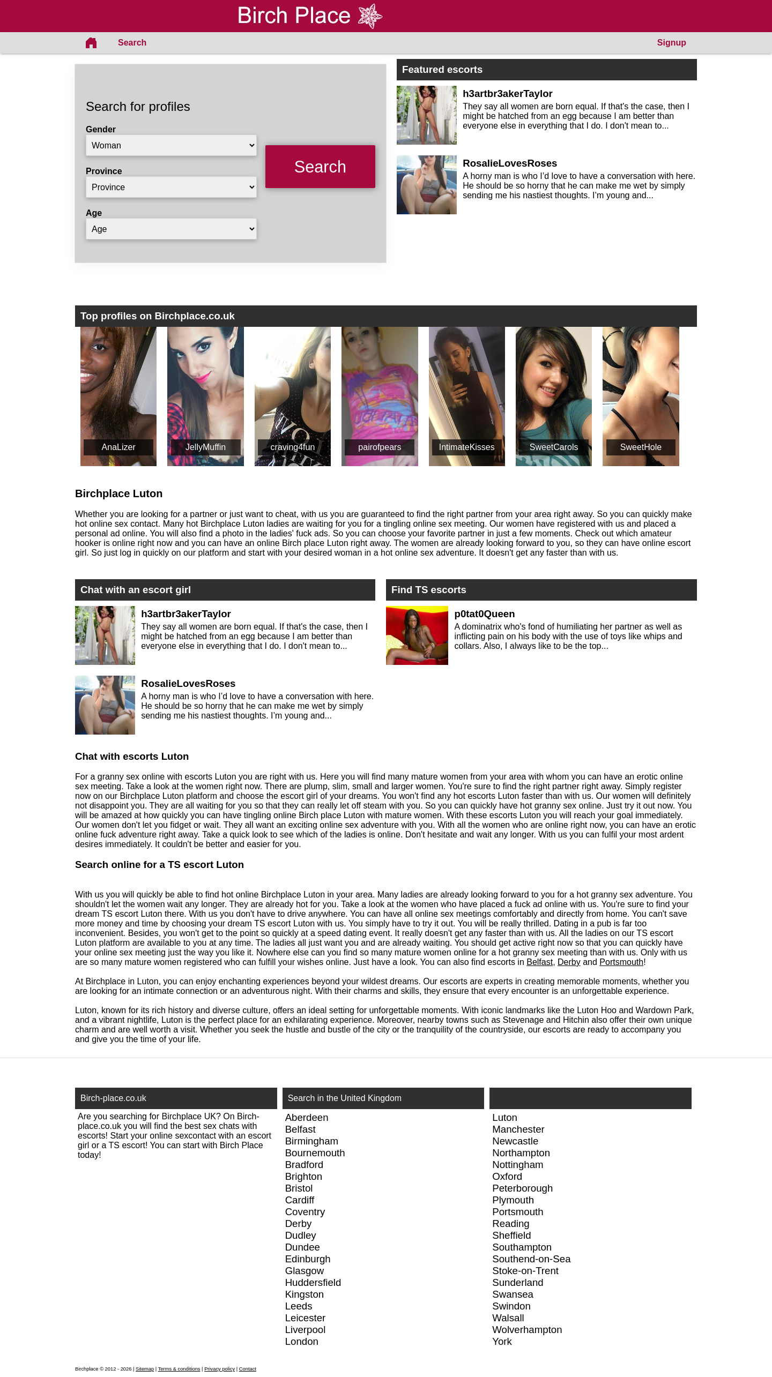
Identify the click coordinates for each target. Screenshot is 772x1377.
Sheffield (511, 1235)
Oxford (507, 1176)
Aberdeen (307, 1117)
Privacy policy (219, 1369)
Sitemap (145, 1369)
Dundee (302, 1247)
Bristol (299, 1188)
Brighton (304, 1176)
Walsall (508, 1317)
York (502, 1341)
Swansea (512, 1294)
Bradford (304, 1164)
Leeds (299, 1306)
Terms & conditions (179, 1369)
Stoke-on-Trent (525, 1270)
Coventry (305, 1211)
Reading (511, 1223)
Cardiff (300, 1200)
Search (132, 42)
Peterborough (522, 1188)
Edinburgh (308, 1258)
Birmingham (312, 1141)
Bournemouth (315, 1152)
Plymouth (513, 1200)
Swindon (511, 1306)
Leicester (305, 1317)
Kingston (304, 1294)
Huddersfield (313, 1282)
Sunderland (517, 1282)
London (301, 1341)
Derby (569, 962)
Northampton (521, 1152)
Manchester (518, 1129)
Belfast (539, 962)
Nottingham (517, 1164)
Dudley (300, 1235)
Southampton (522, 1247)
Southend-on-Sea (531, 1258)
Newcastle (515, 1141)
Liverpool (305, 1329)
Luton (504, 1117)
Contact (247, 1369)
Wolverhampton (527, 1329)
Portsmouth (621, 962)
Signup (671, 42)
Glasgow (304, 1270)
